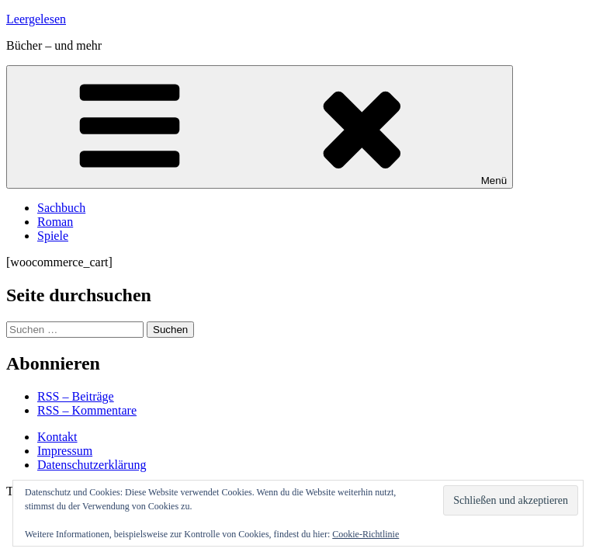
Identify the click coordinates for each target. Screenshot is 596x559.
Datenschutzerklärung (91, 464)
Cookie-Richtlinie (365, 534)
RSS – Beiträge (75, 396)
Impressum (64, 450)
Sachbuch (61, 207)
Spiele (52, 235)
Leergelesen (36, 19)
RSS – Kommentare (87, 410)
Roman (55, 221)
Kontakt (57, 436)
